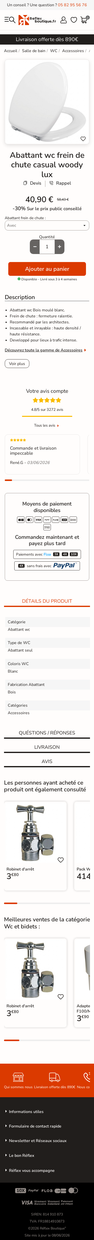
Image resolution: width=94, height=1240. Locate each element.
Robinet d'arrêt (20, 869)
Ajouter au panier (47, 269)
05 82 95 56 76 (72, 5)
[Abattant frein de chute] (47, 225)
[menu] (10, 20)
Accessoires (19, 713)
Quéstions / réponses (47, 733)
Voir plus (17, 363)
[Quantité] (47, 247)
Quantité (47, 236)
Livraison (47, 747)
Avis (47, 761)
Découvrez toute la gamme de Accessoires (43, 350)
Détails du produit (47, 601)
